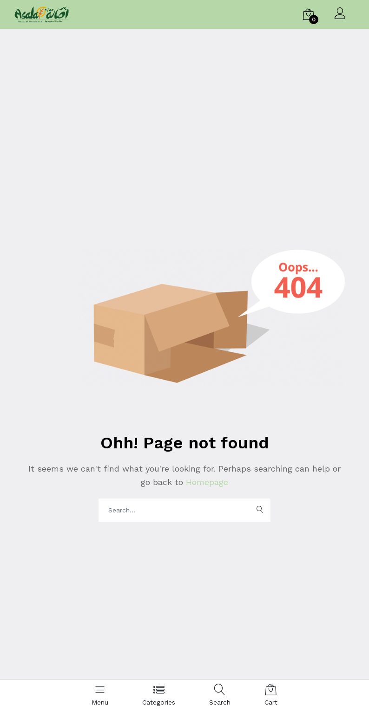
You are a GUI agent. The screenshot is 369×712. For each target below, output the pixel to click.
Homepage (205, 482)
